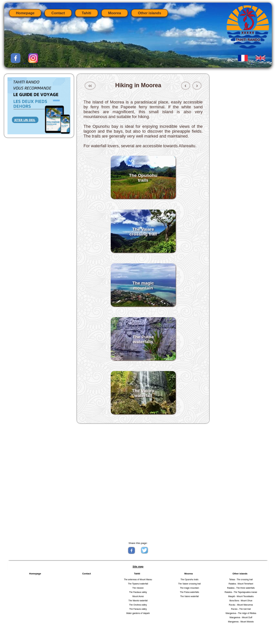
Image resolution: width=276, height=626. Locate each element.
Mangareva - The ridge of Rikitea (241, 613)
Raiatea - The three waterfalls (241, 588)
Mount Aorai (138, 596)
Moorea (114, 13)
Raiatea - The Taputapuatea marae (241, 592)
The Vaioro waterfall (189, 596)
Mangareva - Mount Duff (241, 617)
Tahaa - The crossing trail (241, 579)
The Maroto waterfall (137, 600)
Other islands (149, 13)
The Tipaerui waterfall (138, 584)
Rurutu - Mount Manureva (241, 605)
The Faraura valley (138, 609)
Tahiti (86, 13)
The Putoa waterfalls (189, 592)
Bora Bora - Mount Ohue (241, 600)
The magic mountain (189, 588)
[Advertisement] (143, 482)
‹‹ (90, 85)
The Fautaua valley (138, 592)
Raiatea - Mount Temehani (241, 584)
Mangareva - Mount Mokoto (241, 621)
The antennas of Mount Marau (138, 579)
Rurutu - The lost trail (241, 609)
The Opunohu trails (189, 579)
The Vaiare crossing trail (189, 584)
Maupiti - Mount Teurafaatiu (241, 596)
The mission (138, 588)
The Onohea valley (138, 605)
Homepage (25, 13)
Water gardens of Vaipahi (138, 613)
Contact (58, 13)
